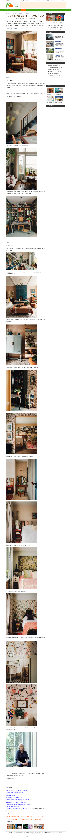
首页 (7, 9)
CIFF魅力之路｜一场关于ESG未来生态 (54, 23)
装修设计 (18, 9)
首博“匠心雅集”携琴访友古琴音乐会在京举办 (14, 800)
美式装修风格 (44, 0)
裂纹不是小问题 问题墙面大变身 (53, 73)
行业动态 (10, 0)
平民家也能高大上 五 (58, 94)
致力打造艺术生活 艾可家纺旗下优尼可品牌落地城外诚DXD (17, 799)
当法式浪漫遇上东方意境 (10, 795)
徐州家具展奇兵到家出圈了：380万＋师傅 (54, 29)
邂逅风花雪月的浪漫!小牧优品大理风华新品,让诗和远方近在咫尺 (18, 804)
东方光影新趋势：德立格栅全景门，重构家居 (55, 27)
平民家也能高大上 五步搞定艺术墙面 (54, 75)
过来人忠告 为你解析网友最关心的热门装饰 (55, 67)
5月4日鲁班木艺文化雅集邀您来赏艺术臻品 (14, 797)
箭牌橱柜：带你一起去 (58, 48)
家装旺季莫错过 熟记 (58, 102)
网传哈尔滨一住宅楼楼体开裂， (14, 819)
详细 (60, 45)
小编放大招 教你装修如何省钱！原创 (54, 65)
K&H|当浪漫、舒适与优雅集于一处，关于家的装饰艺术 (16, 790)
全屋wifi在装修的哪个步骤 (38, 819)
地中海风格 (36, 0)
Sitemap (35, 834)
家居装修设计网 (32, 18)
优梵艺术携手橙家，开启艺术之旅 (12, 806)
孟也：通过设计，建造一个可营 (26, 816)
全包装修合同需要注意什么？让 (26, 819)
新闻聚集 (17, 0)
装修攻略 (23, 9)
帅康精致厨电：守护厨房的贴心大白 (54, 82)
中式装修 (27, 0)
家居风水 (58, 0)
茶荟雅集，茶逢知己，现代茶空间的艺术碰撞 (14, 792)
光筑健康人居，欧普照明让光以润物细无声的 (55, 25)
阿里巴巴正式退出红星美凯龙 (39, 816)
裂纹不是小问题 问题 (50, 102)
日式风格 (39, 0)
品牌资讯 (14, 0)
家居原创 (21, 0)
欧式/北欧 (31, 0)
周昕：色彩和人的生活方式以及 (14, 816)
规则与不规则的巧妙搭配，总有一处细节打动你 (15, 793)
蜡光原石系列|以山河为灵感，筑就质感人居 (54, 22)
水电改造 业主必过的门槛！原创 (53, 69)
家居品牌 (62, 0)
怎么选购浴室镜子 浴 (58, 55)
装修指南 (54, 0)
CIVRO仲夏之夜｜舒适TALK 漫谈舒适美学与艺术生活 (16, 802)
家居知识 (51, 0)
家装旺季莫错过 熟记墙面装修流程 (53, 77)
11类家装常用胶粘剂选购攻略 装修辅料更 (55, 71)
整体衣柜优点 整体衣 (50, 94)
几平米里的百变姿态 (58, 41)
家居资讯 (12, 9)
